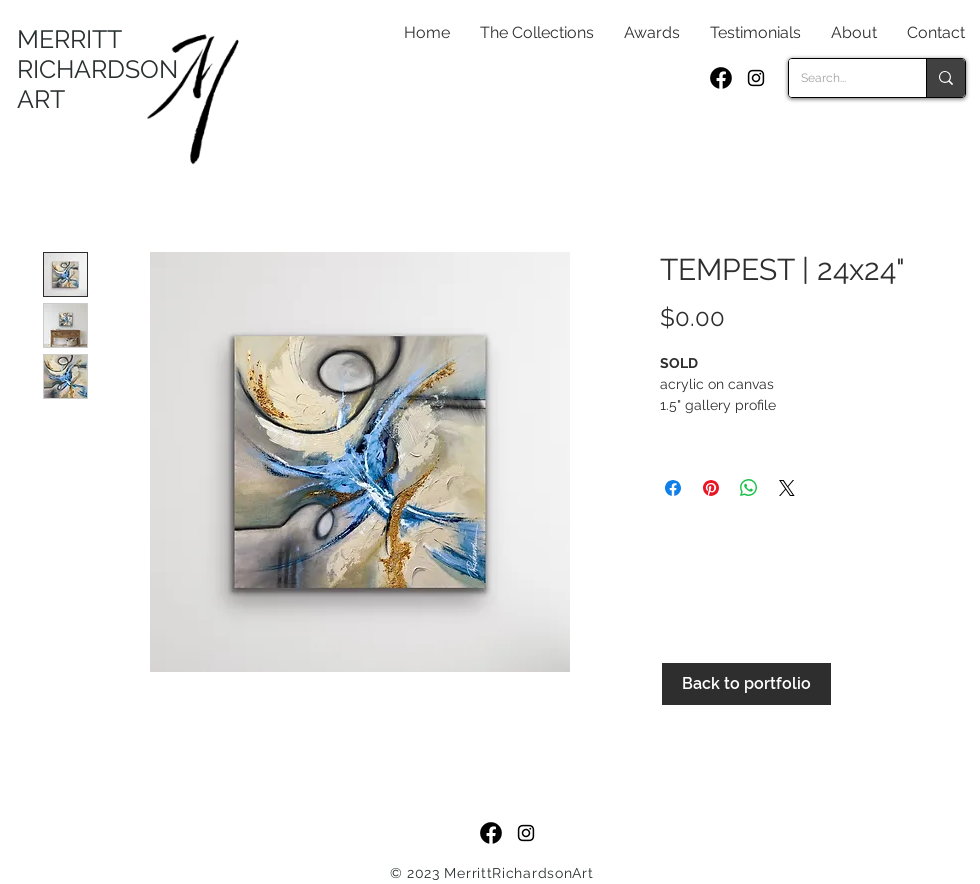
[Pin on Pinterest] (711, 488)
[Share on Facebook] (673, 488)
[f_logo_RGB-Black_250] (721, 78)
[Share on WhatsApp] (749, 488)
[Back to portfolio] (746, 684)
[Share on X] (787, 488)
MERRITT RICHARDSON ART (97, 69)
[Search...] (842, 78)
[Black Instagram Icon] (756, 78)
